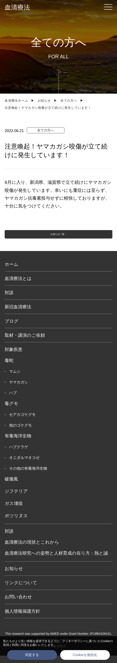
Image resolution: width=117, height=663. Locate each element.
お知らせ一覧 (56, 238)
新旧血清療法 (18, 314)
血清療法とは (18, 285)
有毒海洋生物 (18, 443)
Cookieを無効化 (85, 655)
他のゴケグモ (20, 432)
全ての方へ (68, 100)
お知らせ (44, 100)
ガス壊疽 (14, 510)
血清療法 (17, 7)
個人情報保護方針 (22, 618)
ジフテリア (16, 498)
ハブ (13, 400)
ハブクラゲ (18, 454)
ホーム (11, 271)
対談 (9, 299)
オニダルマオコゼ (24, 465)
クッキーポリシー (74, 641)
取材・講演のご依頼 (25, 342)
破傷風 (11, 486)
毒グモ (11, 410)
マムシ (14, 379)
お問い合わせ (18, 604)
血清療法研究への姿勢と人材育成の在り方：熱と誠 (56, 560)
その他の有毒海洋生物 (28, 475)
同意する (32, 655)
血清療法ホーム (16, 100)
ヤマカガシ (18, 389)
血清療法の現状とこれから (32, 549)
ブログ (12, 328)
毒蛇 (9, 367)
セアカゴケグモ (22, 422)
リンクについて (21, 590)
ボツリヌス (16, 522)
